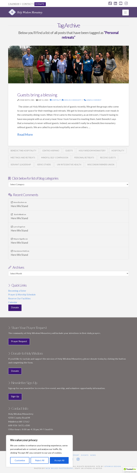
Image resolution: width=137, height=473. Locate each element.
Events (85, 455)
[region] (39, 451)
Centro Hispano (50, 150)
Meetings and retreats (23, 157)
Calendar (12, 302)
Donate (15, 307)
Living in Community (72, 100)
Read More (25, 134)
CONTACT (27, 4)
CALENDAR (13, 4)
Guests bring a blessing (37, 94)
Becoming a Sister (17, 290)
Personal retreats (84, 157)
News (93, 455)
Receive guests (108, 157)
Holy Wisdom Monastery (92, 150)
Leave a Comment (92, 100)
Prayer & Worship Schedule (22, 294)
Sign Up (15, 396)
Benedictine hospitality (23, 150)
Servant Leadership (21, 164)
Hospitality (55, 100)
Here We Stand (19, 206)
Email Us (49, 429)
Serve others (44, 164)
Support (74, 455)
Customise (20, 460)
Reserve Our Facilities (19, 298)
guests (69, 150)
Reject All (39, 460)
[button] (125, 12)
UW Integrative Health (69, 164)
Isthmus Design (112, 466)
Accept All (59, 460)
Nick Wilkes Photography (60, 468)
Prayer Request (19, 341)
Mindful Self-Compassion (54, 157)
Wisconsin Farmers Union (100, 164)
